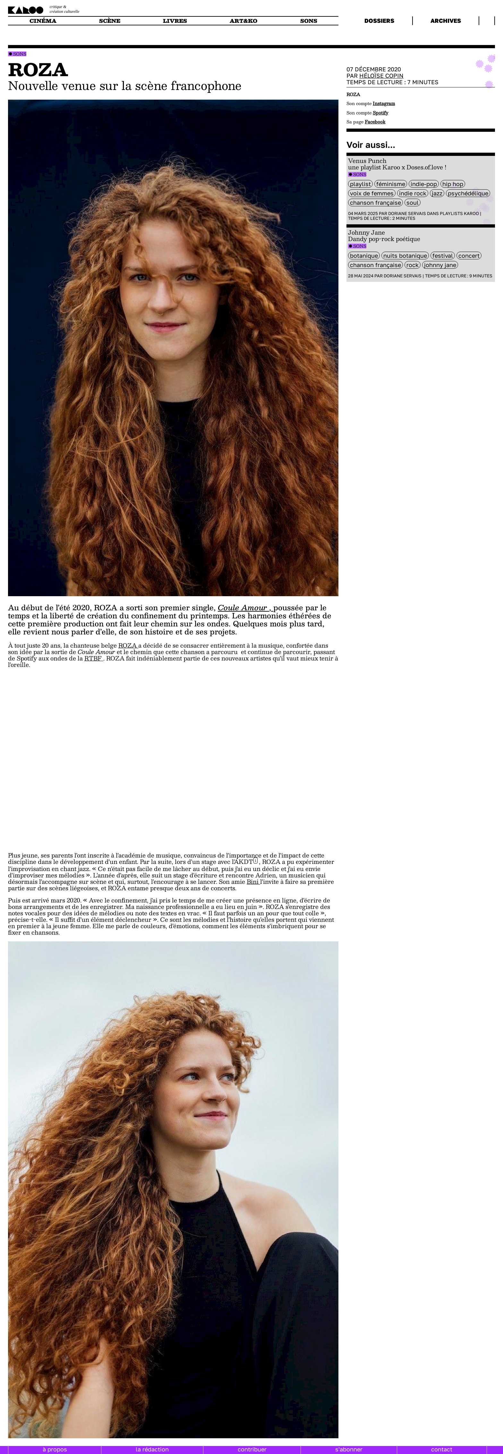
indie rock (412, 193)
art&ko (243, 21)
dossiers (379, 20)
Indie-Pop (424, 183)
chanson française (375, 202)
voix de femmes (372, 193)
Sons (19, 53)
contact (441, 1449)
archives (446, 20)
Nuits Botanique (405, 255)
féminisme (390, 183)
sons (308, 21)
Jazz (437, 193)
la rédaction (152, 1449)
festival (442, 255)
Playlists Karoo (459, 213)
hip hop (452, 183)
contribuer (252, 1449)
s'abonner (348, 1449)
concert (469, 255)
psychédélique (468, 193)
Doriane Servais (407, 213)
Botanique (364, 255)
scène (109, 21)
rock (412, 264)
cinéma (43, 21)
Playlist (360, 183)
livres (175, 21)
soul (412, 202)
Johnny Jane (440, 264)
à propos (55, 1449)
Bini (253, 881)
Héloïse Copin (381, 75)
